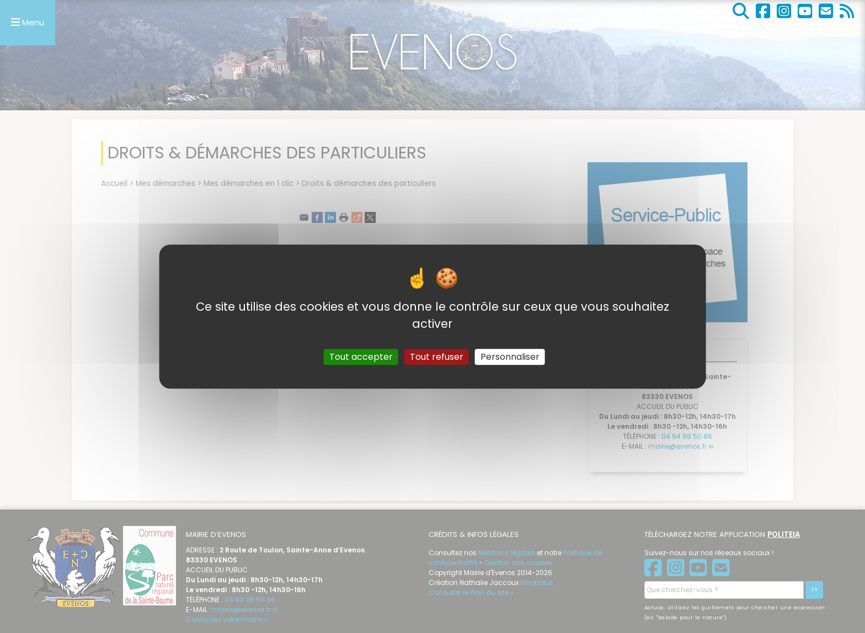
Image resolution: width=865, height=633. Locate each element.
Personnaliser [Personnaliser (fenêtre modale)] (510, 356)
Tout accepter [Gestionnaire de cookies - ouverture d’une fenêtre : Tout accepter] (361, 356)
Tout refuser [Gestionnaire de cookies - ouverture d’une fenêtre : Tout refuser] (436, 356)
